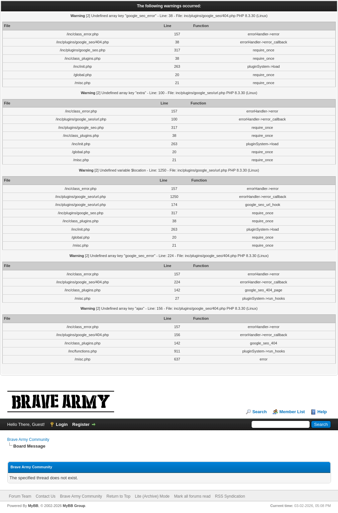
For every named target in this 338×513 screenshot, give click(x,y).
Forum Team (20, 496)
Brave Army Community (28, 439)
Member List (292, 411)
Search (259, 411)
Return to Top (118, 496)
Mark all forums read (192, 496)
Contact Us (45, 496)
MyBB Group (74, 506)
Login (62, 424)
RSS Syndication (230, 496)
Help (322, 411)
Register (81, 424)
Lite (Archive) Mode (152, 496)
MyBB (33, 506)
